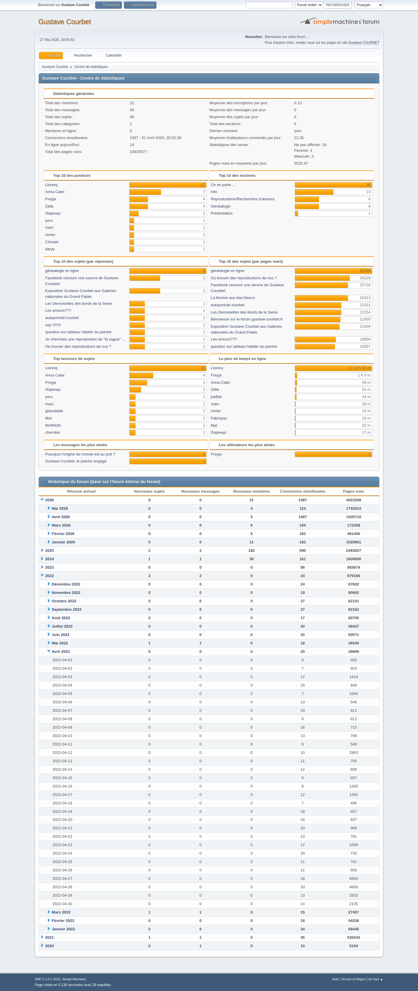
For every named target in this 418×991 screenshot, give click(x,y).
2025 (49, 550)
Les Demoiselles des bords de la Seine (78, 303)
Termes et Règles (353, 979)
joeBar (216, 396)
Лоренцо (53, 213)
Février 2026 (63, 533)
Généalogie (220, 206)
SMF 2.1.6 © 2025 (47, 979)
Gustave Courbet (64, 22)
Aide (335, 979)
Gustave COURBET (363, 43)
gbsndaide (54, 411)
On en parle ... (223, 185)
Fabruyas (219, 418)
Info (214, 192)
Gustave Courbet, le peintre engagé (76, 461)
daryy (50, 249)
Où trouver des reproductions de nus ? (78, 346)
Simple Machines (74, 979)
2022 (49, 576)
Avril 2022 (61, 651)
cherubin (52, 432)
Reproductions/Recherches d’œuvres (243, 199)
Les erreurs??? (58, 310)
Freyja (50, 199)
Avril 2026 (61, 517)
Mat (48, 418)
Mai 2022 (60, 643)
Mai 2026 (60, 508)
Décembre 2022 (66, 584)
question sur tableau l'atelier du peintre (78, 332)
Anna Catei (54, 192)
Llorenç (51, 185)
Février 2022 (63, 920)
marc (49, 227)
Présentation (222, 213)
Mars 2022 (61, 912)
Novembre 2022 (66, 592)
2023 (49, 567)
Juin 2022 (60, 635)
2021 (49, 937)
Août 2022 (61, 618)
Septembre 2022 (66, 609)
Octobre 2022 (64, 601)
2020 (49, 946)
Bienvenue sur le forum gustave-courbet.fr (247, 319)
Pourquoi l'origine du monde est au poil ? (80, 454)
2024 (49, 559)
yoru (298, 131)
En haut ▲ (375, 979)
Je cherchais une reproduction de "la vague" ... (85, 339)
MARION (53, 425)
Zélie (49, 206)
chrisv (50, 235)
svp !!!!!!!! (53, 325)
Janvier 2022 (63, 929)
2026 (49, 500)
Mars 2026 (61, 525)
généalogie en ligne (62, 271)
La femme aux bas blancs (233, 298)
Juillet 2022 (62, 626)
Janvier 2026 (63, 542)
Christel (51, 242)
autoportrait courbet (62, 318)
